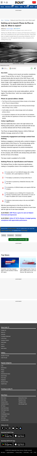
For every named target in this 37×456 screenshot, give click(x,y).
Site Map (3, 452)
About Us (3, 332)
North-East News (5, 408)
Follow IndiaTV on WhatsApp (18, 239)
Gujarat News (4, 416)
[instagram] (9, 428)
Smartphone (11, 235)
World (31, 6)
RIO (31, 452)
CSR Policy (26, 452)
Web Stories (4, 348)
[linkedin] (16, 428)
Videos (16, 6)
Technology (7, 20)
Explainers (3, 379)
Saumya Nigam (9, 28)
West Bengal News (23, 404)
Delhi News (3, 400)
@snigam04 (17, 28)
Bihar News (3, 398)
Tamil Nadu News (5, 410)
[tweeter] (6, 428)
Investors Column (5, 340)
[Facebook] (2, 428)
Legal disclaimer (10, 452)
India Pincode (4, 357)
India (21, 6)
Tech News (18, 235)
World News (3, 367)
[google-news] (20, 428)
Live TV (2, 344)
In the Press (3, 338)
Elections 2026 (9, 6)
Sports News (4, 375)
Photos (2, 369)
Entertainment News (5, 373)
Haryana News (4, 402)
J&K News (3, 418)
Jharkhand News (5, 404)
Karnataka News (4, 420)
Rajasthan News (22, 400)
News (2, 20)
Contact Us (3, 330)
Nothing (4, 235)
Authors (3, 346)
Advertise (3, 334)
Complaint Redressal (5, 336)
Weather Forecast (5, 355)
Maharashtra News (23, 398)
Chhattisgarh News (5, 414)
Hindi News (3, 342)
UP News (3, 412)
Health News (4, 383)
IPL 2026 (26, 6)
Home (2, 6)
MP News (3, 406)
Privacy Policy (19, 452)
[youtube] (13, 428)
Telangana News (22, 402)
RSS (35, 452)
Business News (4, 381)
